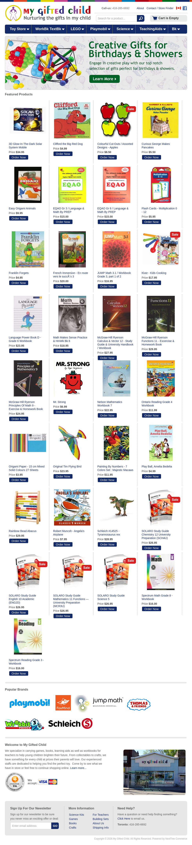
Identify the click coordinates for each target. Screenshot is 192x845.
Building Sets (101, 819)
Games (73, 819)
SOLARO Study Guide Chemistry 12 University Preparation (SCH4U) (156, 534)
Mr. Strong (59, 402)
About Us (98, 823)
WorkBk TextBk (48, 29)
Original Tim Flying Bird (67, 466)
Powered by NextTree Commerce (169, 838)
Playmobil (98, 29)
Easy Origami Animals (22, 208)
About (140, 8)
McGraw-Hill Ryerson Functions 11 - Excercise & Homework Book (158, 341)
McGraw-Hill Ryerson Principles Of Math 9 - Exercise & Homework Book (26, 405)
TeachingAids (150, 29)
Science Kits (76, 814)
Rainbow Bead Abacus (22, 531)
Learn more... (78, 768)
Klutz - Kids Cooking (154, 272)
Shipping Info (101, 827)
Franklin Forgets (19, 272)
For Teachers (101, 814)
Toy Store (18, 29)
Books (73, 823)
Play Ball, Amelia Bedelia (157, 466)
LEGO (76, 29)
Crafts (72, 827)
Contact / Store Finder (160, 8)
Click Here (124, 818)
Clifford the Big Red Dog (68, 143)
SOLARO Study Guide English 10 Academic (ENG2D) (22, 599)
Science (123, 29)
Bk (174, 29)
